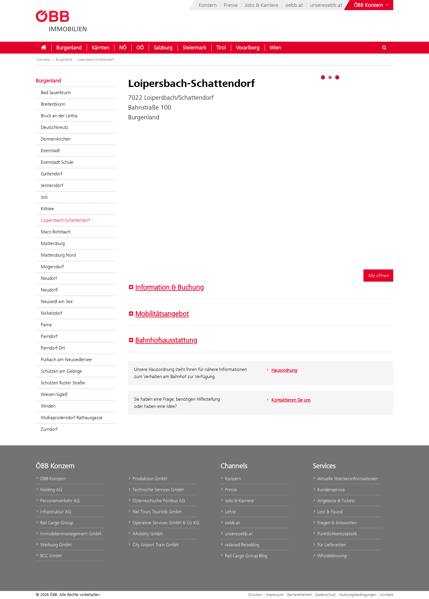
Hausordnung (281, 370)
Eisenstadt (50, 150)
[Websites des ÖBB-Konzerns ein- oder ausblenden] (371, 5)
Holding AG (49, 489)
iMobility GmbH (145, 533)
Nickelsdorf (51, 313)
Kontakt (386, 594)
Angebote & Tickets (334, 500)
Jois (44, 197)
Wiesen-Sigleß (54, 394)
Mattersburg (53, 243)
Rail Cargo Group (54, 522)
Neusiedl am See (57, 301)
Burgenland (69, 48)
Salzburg (163, 48)
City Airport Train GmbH (153, 544)
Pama (46, 324)
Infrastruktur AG (53, 511)
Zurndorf (49, 429)
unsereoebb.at (326, 5)
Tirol (221, 48)
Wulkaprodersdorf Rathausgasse (71, 417)
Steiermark (194, 48)
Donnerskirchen (56, 139)
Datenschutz (325, 594)
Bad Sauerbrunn (56, 92)
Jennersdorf (52, 185)
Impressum (275, 594)
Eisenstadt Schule (57, 162)
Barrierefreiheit (299, 594)
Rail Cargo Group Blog (243, 556)
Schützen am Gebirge (61, 371)
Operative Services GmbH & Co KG (162, 522)
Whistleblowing (329, 556)
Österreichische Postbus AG (156, 500)
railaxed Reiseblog (239, 544)
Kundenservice (329, 489)
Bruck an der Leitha (59, 115)
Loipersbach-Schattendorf (95, 59)
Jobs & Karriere (261, 5)
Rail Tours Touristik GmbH (154, 511)
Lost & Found (328, 511)
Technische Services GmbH (156, 489)
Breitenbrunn (53, 104)
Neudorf (49, 278)
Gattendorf (51, 174)
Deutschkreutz (54, 127)
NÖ (122, 48)
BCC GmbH (49, 556)
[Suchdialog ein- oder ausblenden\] (384, 48)
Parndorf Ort (53, 348)
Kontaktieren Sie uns (287, 400)
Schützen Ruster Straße (63, 383)
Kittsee (47, 208)
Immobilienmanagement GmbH (68, 533)
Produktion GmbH (147, 478)
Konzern (208, 5)
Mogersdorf (52, 266)
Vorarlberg (247, 48)
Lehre (228, 511)
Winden (48, 406)
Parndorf (49, 336)
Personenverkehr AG (58, 500)
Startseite (43, 59)
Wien (275, 48)
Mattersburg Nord (58, 255)
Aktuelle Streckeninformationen (345, 478)
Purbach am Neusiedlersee (66, 359)
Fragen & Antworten (335, 522)
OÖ (140, 48)
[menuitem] (43, 48)
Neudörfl (49, 290)
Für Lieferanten (329, 544)
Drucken (255, 594)
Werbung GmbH (54, 544)
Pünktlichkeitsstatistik (335, 533)
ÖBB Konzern (51, 478)
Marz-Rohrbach (56, 232)
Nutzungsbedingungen (358, 594)
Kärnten (100, 48)
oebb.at (294, 5)
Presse (231, 5)
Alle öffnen (378, 275)
